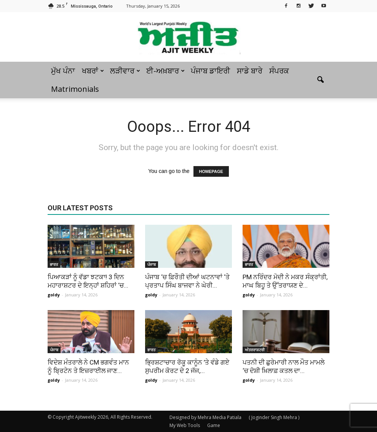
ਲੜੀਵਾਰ (125, 71)
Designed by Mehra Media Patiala (205, 417)
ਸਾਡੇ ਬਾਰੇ (249, 71)
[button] (320, 80)
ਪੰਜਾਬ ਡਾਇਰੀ (210, 71)
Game (213, 425)
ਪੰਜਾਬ (151, 264)
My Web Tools (184, 425)
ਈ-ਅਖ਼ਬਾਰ (165, 71)
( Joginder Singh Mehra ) (274, 417)
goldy (54, 295)
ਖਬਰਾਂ (93, 71)
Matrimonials (75, 89)
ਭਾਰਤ (54, 264)
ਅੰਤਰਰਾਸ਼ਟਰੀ (255, 349)
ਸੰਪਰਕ (279, 71)
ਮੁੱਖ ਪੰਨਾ (63, 71)
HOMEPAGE (211, 171)
